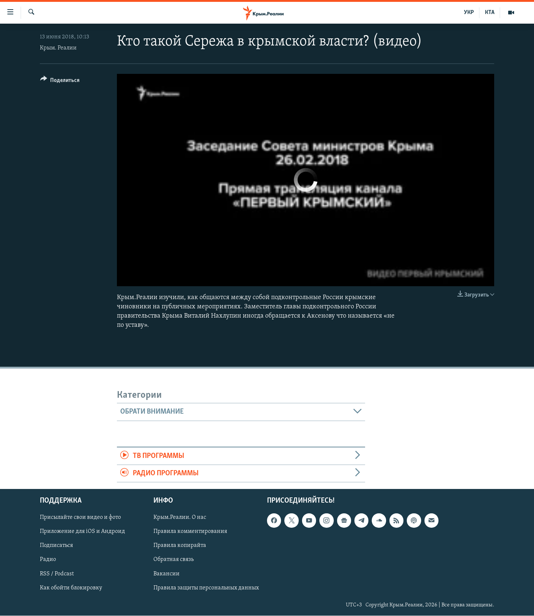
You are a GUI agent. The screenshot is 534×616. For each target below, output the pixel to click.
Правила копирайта (179, 546)
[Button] (60, 81)
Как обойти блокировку (71, 588)
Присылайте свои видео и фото (80, 518)
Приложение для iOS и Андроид (82, 532)
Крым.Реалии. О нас (179, 518)
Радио (48, 560)
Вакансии (166, 574)
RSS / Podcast (57, 574)
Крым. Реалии (58, 48)
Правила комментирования (190, 532)
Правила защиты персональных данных (206, 588)
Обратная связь (173, 560)
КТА (490, 13)
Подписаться (56, 546)
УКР (469, 13)
